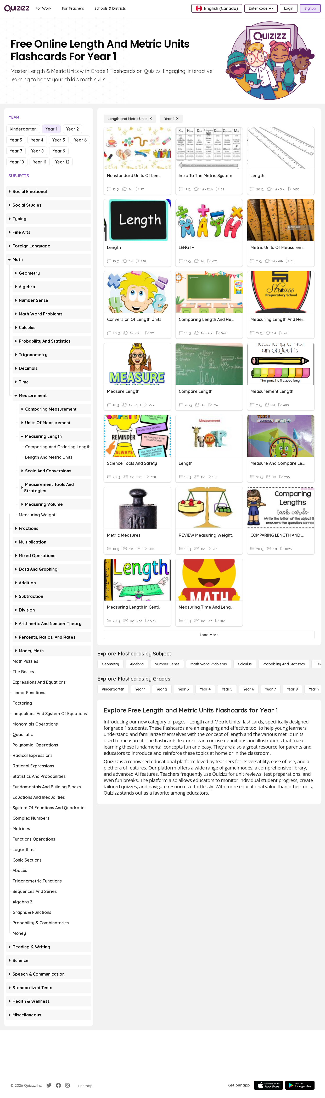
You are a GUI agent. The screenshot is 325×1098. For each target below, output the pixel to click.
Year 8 (37, 151)
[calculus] (244, 664)
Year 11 (39, 162)
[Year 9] (314, 689)
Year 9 (59, 151)
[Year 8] (292, 689)
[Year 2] (162, 689)
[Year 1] (171, 119)
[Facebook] (58, 1085)
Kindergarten (23, 129)
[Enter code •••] (260, 8)
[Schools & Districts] (110, 8)
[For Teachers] (73, 8)
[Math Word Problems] (208, 664)
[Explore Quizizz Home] (16, 8)
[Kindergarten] (113, 689)
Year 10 (17, 162)
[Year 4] (205, 689)
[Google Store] (300, 1085)
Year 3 (16, 140)
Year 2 (72, 129)
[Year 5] (227, 689)
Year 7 (16, 151)
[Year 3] (183, 689)
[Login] (289, 8)
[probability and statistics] (283, 664)
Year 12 (62, 162)
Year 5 (58, 140)
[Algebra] (137, 664)
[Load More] (209, 635)
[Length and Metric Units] (130, 119)
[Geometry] (110, 664)
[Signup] (310, 8)
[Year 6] (249, 689)
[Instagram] (67, 1085)
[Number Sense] (167, 664)
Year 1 (51, 129)
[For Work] (43, 8)
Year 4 (37, 140)
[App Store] (268, 1085)
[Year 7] (270, 689)
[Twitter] (49, 1085)
